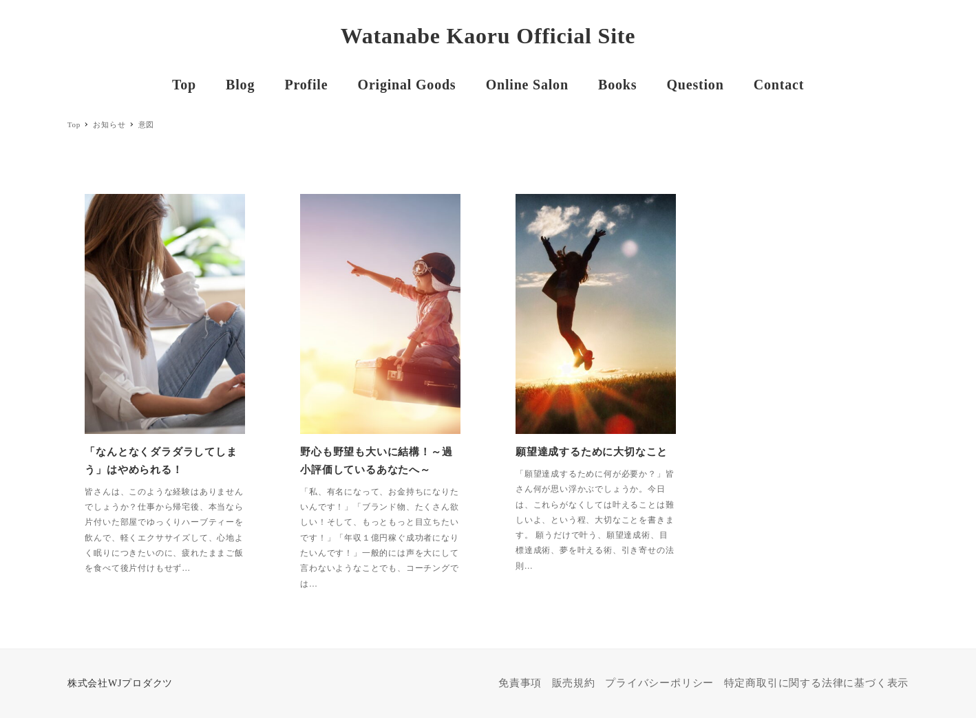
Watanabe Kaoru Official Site (488, 35)
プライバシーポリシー (659, 682)
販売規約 (573, 682)
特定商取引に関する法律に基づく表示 (816, 682)
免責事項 (520, 682)
